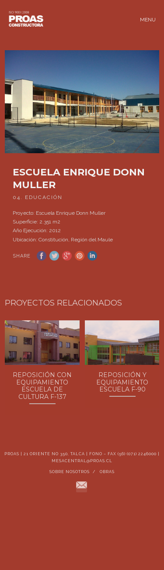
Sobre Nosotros (69, 479)
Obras (107, 479)
